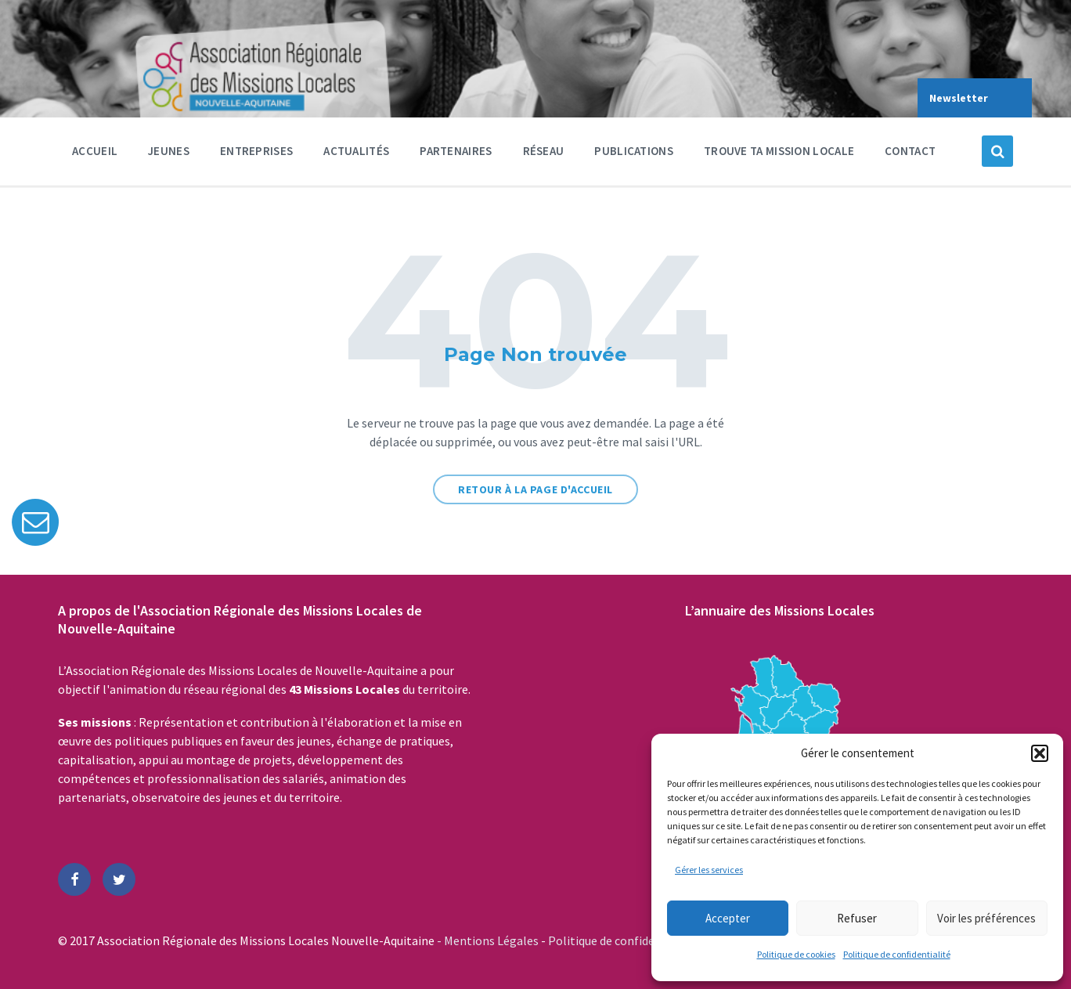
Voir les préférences (986, 918)
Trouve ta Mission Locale (779, 150)
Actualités (356, 150)
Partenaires (456, 154)
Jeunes (168, 154)
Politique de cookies (796, 954)
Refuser (857, 918)
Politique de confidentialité (896, 954)
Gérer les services (709, 869)
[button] (1040, 753)
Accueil (94, 150)
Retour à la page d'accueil (535, 489)
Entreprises (256, 154)
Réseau (543, 154)
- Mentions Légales (489, 940)
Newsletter (958, 98)
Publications (633, 150)
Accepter (727, 918)
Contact (910, 150)
